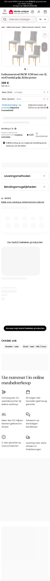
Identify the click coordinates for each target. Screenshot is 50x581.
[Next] (44, 47)
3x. (12, 128)
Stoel (44, 27)
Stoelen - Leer (12, 346)
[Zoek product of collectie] (5, 19)
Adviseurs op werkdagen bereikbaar (32, 423)
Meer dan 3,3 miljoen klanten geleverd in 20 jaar (12, 423)
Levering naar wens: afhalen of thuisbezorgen (36, 446)
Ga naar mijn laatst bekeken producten (25, 328)
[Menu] (4, 10)
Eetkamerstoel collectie (31, 27)
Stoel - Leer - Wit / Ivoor (34, 346)
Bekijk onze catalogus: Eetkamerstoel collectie (22, 202)
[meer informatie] (47, 107)
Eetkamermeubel (13, 27)
